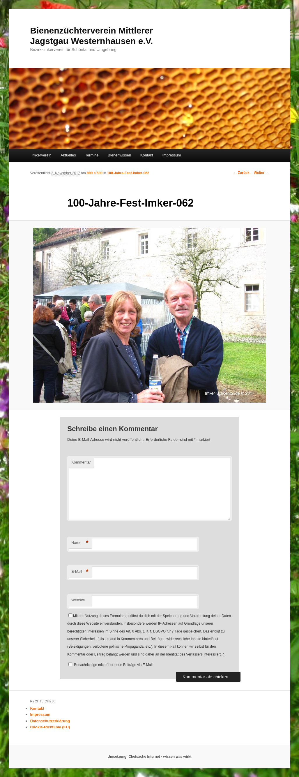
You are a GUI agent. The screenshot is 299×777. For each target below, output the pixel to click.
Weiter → (261, 173)
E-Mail (80, 572)
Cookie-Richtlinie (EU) (50, 727)
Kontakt (146, 155)
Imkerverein (42, 155)
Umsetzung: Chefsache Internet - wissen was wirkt (149, 757)
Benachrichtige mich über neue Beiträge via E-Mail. (113, 665)
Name (80, 543)
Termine (91, 155)
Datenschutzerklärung (50, 721)
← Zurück (241, 173)
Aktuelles (68, 155)
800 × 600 (94, 173)
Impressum (171, 155)
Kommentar (81, 462)
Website (78, 600)
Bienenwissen (119, 155)
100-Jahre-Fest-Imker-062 (128, 173)
